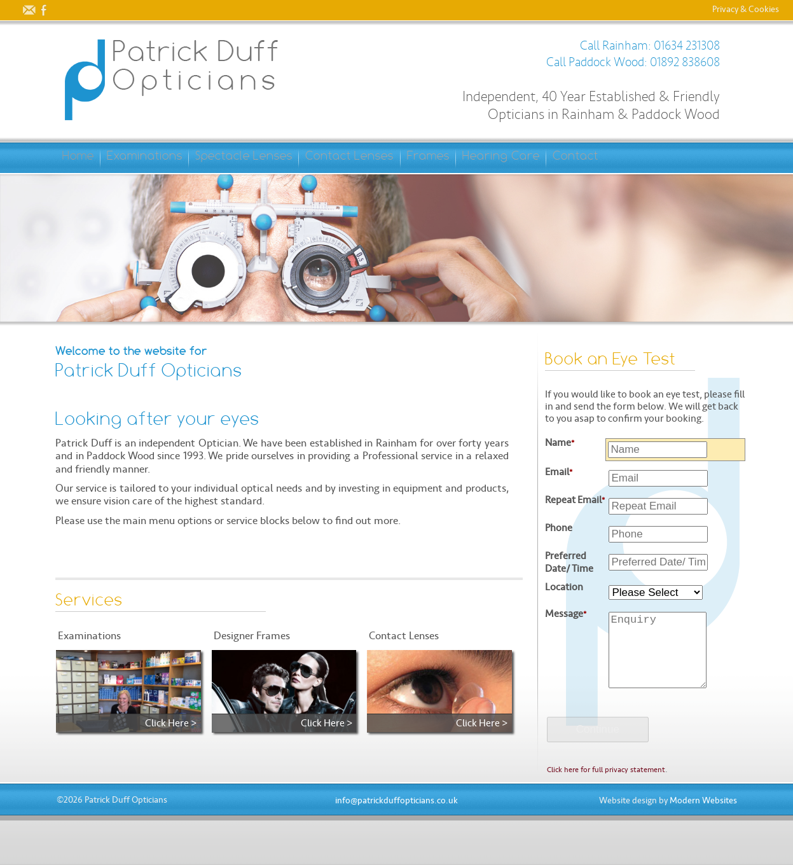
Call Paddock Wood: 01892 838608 (633, 62)
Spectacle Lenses (295, 157)
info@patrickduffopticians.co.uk (396, 846)
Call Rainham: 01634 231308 (650, 45)
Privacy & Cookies (745, 10)
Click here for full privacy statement (606, 815)
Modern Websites (703, 846)
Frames (524, 157)
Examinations (172, 157)
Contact (94, 188)
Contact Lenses (424, 157)
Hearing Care (616, 157)
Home (87, 157)
